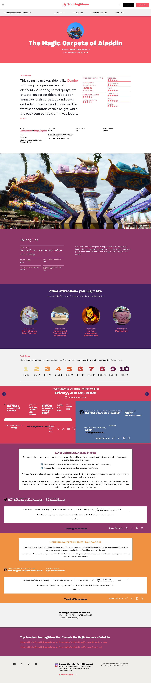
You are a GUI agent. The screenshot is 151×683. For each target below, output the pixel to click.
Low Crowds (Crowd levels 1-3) (36, 510)
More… (23, 118)
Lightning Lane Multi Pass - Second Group (31, 141)
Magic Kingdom (83, 49)
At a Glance (59, 13)
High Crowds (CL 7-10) (85, 510)
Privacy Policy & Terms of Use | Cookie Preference (114, 666)
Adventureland (26, 131)
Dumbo (72, 80)
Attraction (69, 49)
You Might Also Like (98, 13)
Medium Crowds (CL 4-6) (62, 510)
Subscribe (143, 5)
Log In (129, 5)
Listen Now (68, 675)
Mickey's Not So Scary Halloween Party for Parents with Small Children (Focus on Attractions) (63, 642)
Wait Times (120, 13)
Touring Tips (77, 13)
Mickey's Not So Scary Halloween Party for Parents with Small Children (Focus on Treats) (61, 647)
